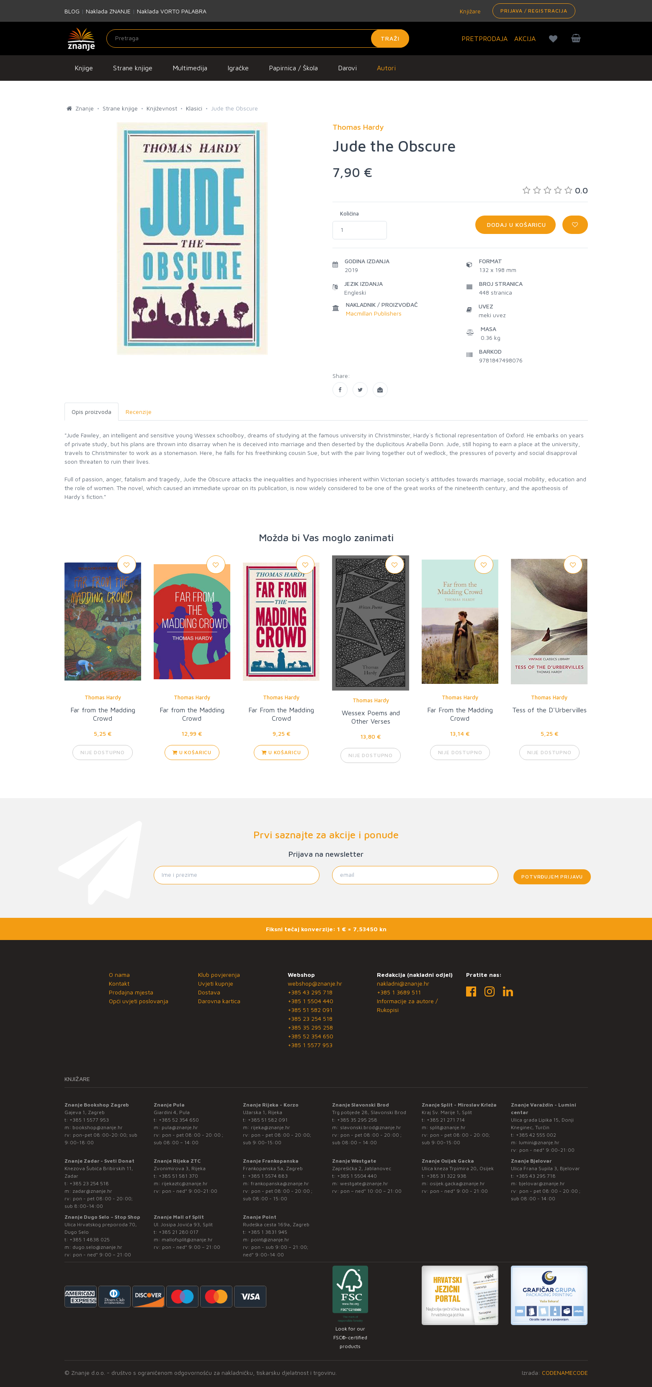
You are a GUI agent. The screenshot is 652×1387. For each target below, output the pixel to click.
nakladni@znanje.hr (403, 983)
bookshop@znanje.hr (97, 1127)
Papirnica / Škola (293, 68)
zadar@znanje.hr (92, 1191)
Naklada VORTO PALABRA (171, 11)
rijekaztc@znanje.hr (185, 1183)
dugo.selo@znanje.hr (97, 1247)
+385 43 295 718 (310, 992)
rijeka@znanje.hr (270, 1127)
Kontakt (119, 983)
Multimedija (190, 68)
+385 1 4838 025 (90, 1239)
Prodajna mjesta (131, 992)
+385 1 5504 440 (310, 1000)
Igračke (238, 68)
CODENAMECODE (565, 1372)
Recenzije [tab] (139, 411)
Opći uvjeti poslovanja (138, 1000)
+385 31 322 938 (446, 1176)
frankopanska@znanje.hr (280, 1183)
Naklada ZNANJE (108, 11)
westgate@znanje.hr (364, 1183)
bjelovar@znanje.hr (542, 1183)
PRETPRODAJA (484, 38)
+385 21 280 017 (178, 1232)
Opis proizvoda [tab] (91, 411)
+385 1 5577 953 (310, 1044)
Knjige (84, 68)
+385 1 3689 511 (399, 992)
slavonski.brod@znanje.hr (370, 1127)
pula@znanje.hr (180, 1127)
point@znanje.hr (270, 1239)
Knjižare (469, 11)
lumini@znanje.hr (539, 1142)
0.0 (555, 190)
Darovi (347, 68)
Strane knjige (132, 68)
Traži (390, 38)
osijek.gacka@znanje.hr (457, 1183)
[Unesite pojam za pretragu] (257, 38)
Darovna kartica (219, 1000)
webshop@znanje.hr (315, 983)
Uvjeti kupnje (215, 983)
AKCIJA (525, 38)
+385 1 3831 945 (267, 1232)
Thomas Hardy (103, 697)
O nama (119, 974)
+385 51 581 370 (178, 1176)
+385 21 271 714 (446, 1120)
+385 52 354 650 (310, 1036)
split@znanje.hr (448, 1127)
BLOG (72, 11)
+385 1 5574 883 (268, 1176)
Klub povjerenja (219, 974)
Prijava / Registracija (533, 11)
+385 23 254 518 (310, 1018)
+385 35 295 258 (310, 1027)
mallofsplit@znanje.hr (187, 1239)
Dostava (209, 992)
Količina (349, 213)
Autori (386, 68)
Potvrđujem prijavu (552, 876)
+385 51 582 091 (310, 1009)
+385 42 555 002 (536, 1135)
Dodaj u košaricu (515, 224)
